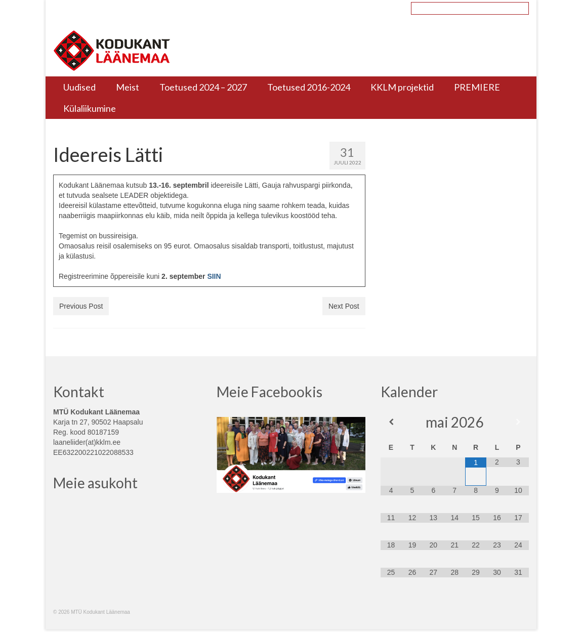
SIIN (214, 276)
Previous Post (81, 306)
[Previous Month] (391, 422)
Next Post (343, 306)
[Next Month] (518, 422)
